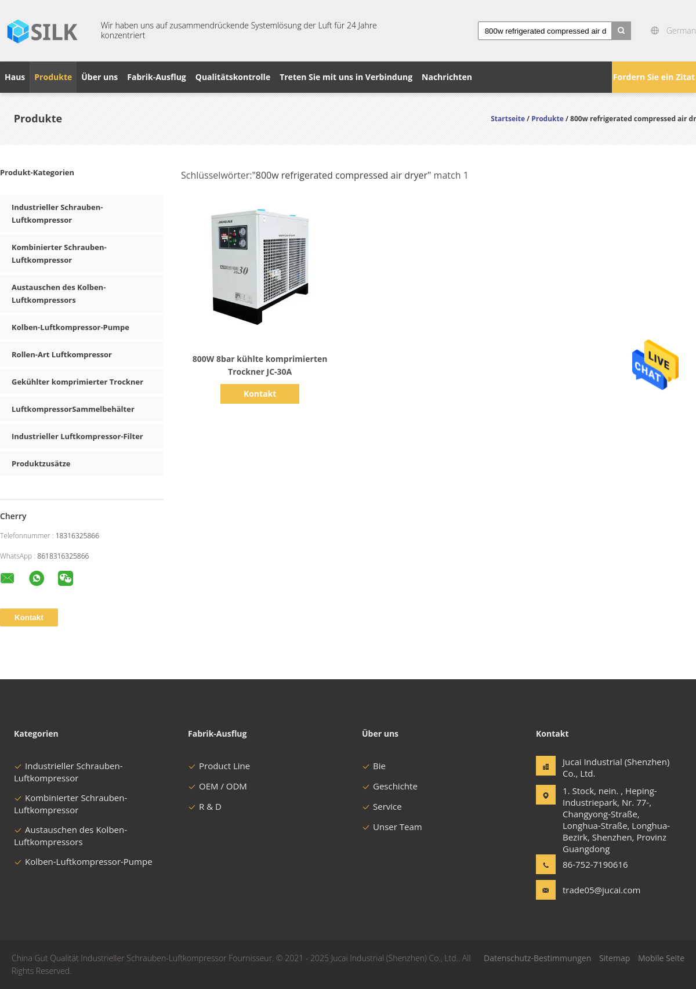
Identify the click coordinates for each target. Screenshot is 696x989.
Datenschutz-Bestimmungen (537, 957)
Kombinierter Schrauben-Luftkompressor (70, 804)
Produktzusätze (41, 463)
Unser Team (392, 826)
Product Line (219, 765)
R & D (205, 806)
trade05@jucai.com (599, 890)
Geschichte (390, 786)
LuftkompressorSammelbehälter (73, 409)
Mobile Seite (661, 957)
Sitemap (614, 957)
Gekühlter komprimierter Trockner (77, 381)
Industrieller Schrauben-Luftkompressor (68, 772)
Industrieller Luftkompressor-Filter (77, 436)
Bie (374, 765)
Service (382, 806)
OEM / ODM (217, 786)
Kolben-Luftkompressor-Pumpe (70, 327)
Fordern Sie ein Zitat (654, 76)
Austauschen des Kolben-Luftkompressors (70, 835)
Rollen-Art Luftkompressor (62, 354)
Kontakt (260, 393)
